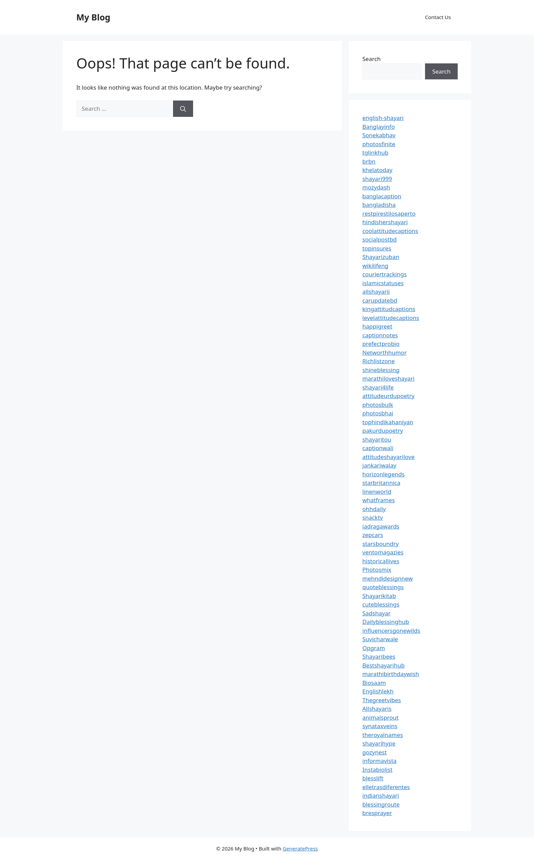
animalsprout (380, 717)
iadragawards (380, 526)
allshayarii (376, 291)
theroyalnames (382, 735)
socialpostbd (379, 239)
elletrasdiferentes (386, 787)
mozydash (376, 187)
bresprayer (377, 813)
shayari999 (377, 179)
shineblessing (380, 370)
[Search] (183, 109)
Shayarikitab (379, 596)
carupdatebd (379, 300)
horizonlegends (383, 474)
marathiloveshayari (388, 378)
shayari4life (378, 387)
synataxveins (379, 726)
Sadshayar (376, 613)
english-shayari (383, 118)
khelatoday (377, 170)
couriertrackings (384, 274)
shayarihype (378, 743)
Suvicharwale (380, 639)
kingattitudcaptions (388, 309)
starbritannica (381, 483)
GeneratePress (300, 848)
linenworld (376, 491)
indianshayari (380, 795)
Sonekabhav (378, 135)
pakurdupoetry (382, 430)
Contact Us (438, 17)
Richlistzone (378, 361)
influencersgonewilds (391, 630)
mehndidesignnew (387, 578)
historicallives (380, 561)
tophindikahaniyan (387, 422)
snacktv (372, 517)
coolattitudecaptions (390, 231)
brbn (368, 161)
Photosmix (376, 569)
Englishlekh (377, 691)
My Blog (93, 17)
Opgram (373, 648)
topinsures (376, 248)
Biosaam (374, 683)
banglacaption (381, 196)
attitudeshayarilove (388, 457)
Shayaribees (378, 656)
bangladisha (379, 205)
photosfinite (378, 144)
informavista (379, 761)
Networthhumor (384, 352)
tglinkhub (375, 152)
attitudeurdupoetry (388, 396)
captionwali (377, 448)
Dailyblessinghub (385, 622)
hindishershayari (385, 222)
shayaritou (376, 439)
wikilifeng (375, 266)
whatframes (378, 500)
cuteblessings (380, 604)
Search (371, 59)
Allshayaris (377, 708)
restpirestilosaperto (388, 213)
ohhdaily (374, 509)
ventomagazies (383, 552)
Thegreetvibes (381, 700)
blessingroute (380, 804)
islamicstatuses (383, 283)
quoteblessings (383, 587)
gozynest (374, 752)
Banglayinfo (378, 127)
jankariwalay (379, 465)
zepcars (372, 535)
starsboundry (380, 544)
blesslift (372, 778)
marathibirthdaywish (390, 674)
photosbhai (377, 413)
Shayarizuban (380, 257)
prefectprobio (380, 344)
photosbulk (377, 405)
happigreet (377, 326)
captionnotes (380, 335)
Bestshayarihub (383, 665)
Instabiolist (377, 769)
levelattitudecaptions (390, 318)
